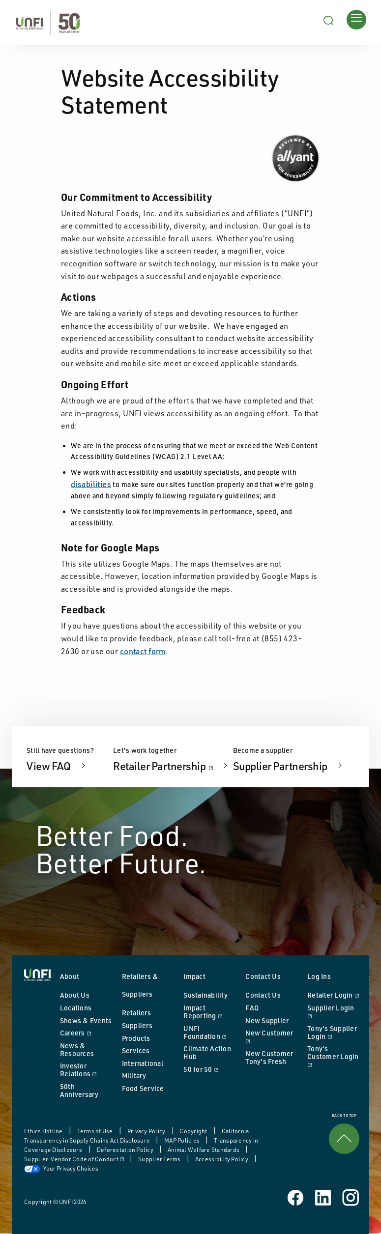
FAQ (252, 1008)
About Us (74, 995)
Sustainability (205, 995)
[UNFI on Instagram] (350, 1197)
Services (136, 1050)
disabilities (91, 484)
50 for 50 (209, 1068)
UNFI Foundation (209, 1032)
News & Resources (77, 1049)
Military (134, 1075)
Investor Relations (86, 1070)
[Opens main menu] (356, 19)
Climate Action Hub (207, 1052)
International (142, 1063)
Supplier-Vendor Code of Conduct (74, 1159)
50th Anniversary (79, 1090)
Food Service (143, 1088)
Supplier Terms (160, 1159)
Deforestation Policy (125, 1149)
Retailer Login (333, 994)
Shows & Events (86, 1020)
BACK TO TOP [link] (344, 1134)
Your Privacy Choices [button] (61, 1168)
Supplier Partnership (281, 766)
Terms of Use (95, 1131)
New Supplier (267, 1020)
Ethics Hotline (44, 1131)
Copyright (193, 1131)
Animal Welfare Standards (204, 1149)
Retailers (136, 1012)
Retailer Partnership (171, 766)
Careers (86, 1032)
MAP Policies (182, 1140)
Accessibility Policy (222, 1159)
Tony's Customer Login (333, 1056)
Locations (75, 1008)
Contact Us (263, 995)
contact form (143, 651)
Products (136, 1038)
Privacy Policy (147, 1131)
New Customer (271, 1036)
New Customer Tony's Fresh (269, 1057)
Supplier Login (333, 1011)
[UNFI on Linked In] (323, 1197)
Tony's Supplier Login (333, 1032)
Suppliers (137, 1025)
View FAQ (49, 766)
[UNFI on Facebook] (296, 1197)
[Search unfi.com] (328, 19)
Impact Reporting (209, 1012)
